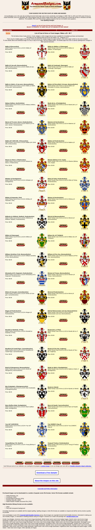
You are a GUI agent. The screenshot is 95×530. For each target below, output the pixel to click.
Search (34, 25)
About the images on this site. (47, 481)
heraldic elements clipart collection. (80, 466)
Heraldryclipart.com (72, 516)
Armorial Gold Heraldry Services (30, 515)
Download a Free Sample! (47, 473)
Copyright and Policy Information (47, 488)
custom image (45, 466)
